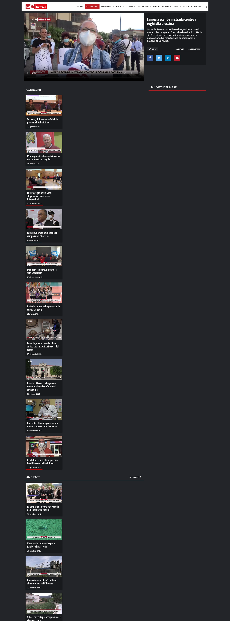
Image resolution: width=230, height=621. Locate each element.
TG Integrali (92, 6)
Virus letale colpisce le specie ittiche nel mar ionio (41, 545)
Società (187, 6)
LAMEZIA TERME (194, 49)
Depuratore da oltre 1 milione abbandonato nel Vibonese (41, 582)
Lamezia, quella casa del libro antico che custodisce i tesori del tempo (43, 346)
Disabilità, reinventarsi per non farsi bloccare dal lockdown (42, 461)
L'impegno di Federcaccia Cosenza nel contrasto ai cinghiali (43, 157)
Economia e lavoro (149, 6)
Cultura (131, 6)
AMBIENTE (180, 49)
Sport (197, 6)
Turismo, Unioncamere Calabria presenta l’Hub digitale (42, 121)
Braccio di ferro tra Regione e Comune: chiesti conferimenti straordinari (41, 386)
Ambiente (106, 6)
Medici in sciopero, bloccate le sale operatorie (42, 271)
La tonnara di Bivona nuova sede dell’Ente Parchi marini (43, 508)
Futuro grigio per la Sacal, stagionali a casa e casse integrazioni (39, 196)
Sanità (177, 6)
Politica (167, 6)
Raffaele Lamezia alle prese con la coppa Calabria (43, 308)
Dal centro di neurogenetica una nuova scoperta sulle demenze (42, 424)
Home (80, 6)
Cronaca (118, 6)
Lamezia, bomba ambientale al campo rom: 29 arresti (42, 234)
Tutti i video (135, 477)
